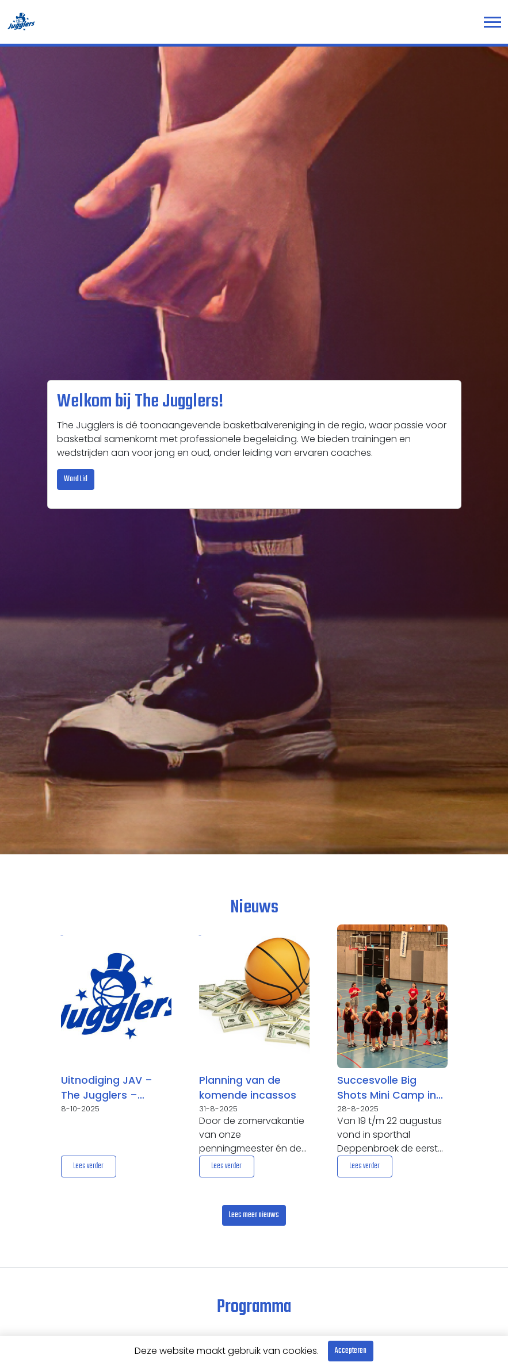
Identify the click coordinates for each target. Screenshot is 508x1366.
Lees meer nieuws (254, 1215)
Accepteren (350, 1350)
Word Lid (75, 479)
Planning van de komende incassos (247, 1087)
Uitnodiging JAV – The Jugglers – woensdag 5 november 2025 (106, 1088)
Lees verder (88, 1166)
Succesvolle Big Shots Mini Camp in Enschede (386, 1088)
